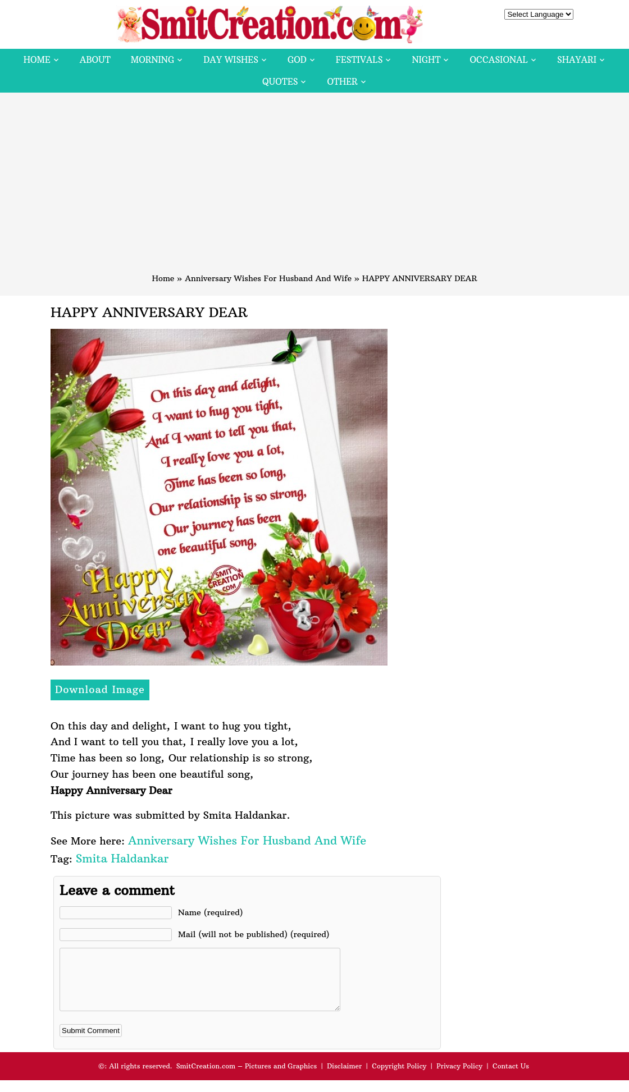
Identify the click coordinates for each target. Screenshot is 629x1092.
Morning (153, 59)
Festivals (359, 59)
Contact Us (511, 1077)
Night (426, 59)
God (297, 59)
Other (342, 81)
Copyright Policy (399, 1077)
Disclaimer (344, 1077)
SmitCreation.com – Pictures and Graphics (246, 1077)
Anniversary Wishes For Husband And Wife (268, 278)
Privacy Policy (459, 1077)
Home (37, 59)
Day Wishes (230, 59)
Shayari (576, 59)
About (95, 59)
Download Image (100, 689)
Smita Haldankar (122, 858)
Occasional (499, 59)
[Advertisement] (314, 188)
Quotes (280, 81)
